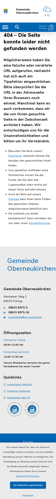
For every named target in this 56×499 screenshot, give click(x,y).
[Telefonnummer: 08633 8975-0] (28, 307)
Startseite (15, 156)
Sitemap (13, 199)
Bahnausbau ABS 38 (17, 397)
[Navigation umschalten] (5, 27)
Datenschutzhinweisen (27, 476)
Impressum (28, 495)
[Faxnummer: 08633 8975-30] (28, 312)
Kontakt (28, 442)
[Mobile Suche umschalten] (17, 27)
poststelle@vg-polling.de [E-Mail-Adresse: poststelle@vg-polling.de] (25, 317)
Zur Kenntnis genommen (28, 485)
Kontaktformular (39, 223)
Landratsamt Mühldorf (18, 384)
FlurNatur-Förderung (17, 391)
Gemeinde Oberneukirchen (27, 11)
